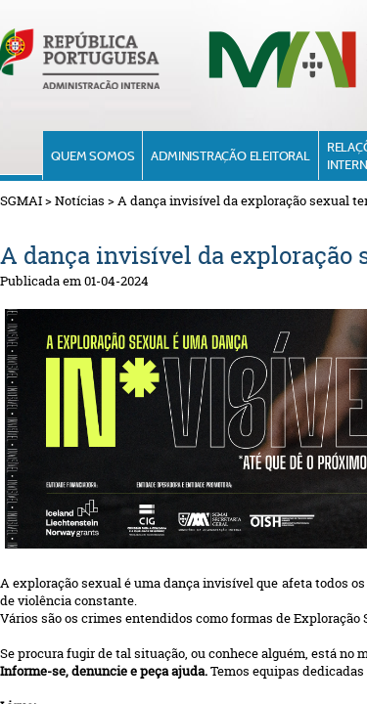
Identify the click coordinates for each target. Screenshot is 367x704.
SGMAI (21, 200)
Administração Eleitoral (230, 155)
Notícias (80, 200)
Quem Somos (92, 155)
